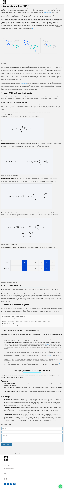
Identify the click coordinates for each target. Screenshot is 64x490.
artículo (47, 82)
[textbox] (32, 321)
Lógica (5, 464)
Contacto (5, 473)
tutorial (11, 310)
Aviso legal (5, 478)
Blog (4, 471)
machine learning (48, 12)
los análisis (48, 355)
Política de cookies (7, 476)
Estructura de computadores (8, 467)
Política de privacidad (7, 479)
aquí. (33, 28)
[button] (60, 486)
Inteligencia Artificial (7, 465)
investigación (24, 83)
